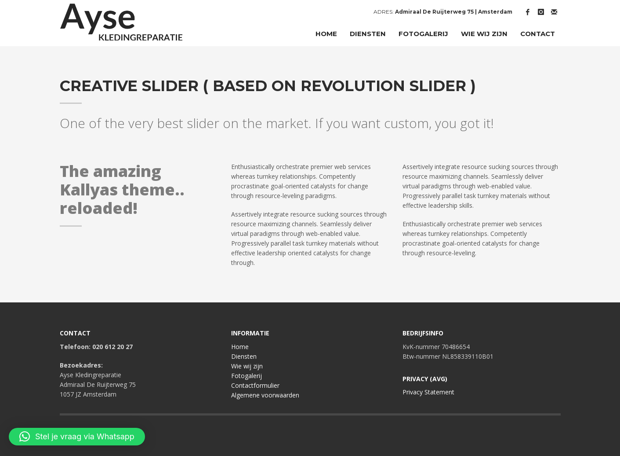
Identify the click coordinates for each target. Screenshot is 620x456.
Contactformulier (255, 385)
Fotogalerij (246, 375)
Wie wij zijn (247, 366)
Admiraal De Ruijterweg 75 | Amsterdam (453, 11)
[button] (77, 436)
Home (240, 346)
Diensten (244, 356)
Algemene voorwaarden (265, 395)
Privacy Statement (428, 392)
